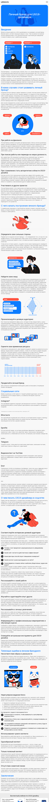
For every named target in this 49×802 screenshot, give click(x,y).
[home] (5, 2)
